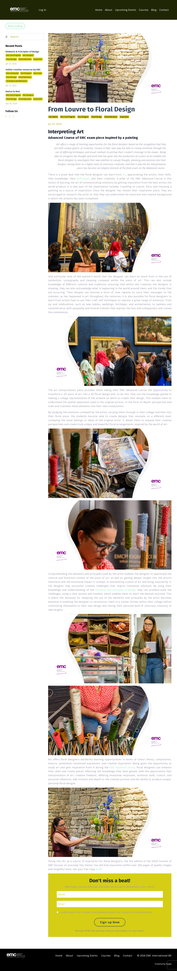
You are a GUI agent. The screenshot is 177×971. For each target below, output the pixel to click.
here (98, 869)
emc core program (68, 117)
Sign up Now (109, 922)
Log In (42, 9)
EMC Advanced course (121, 767)
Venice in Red (13, 91)
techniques (83, 178)
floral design (96, 117)
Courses (143, 9)
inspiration (124, 117)
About (108, 9)
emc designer (83, 117)
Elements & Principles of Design (22, 51)
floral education (111, 117)
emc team (37, 73)
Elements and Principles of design (115, 589)
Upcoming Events (125, 9)
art (124, 174)
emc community (12, 73)
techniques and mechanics (16, 81)
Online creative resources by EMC (23, 69)
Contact (164, 9)
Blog (154, 9)
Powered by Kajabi (163, 963)
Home (98, 9)
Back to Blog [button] (15, 25)
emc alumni (53, 117)
